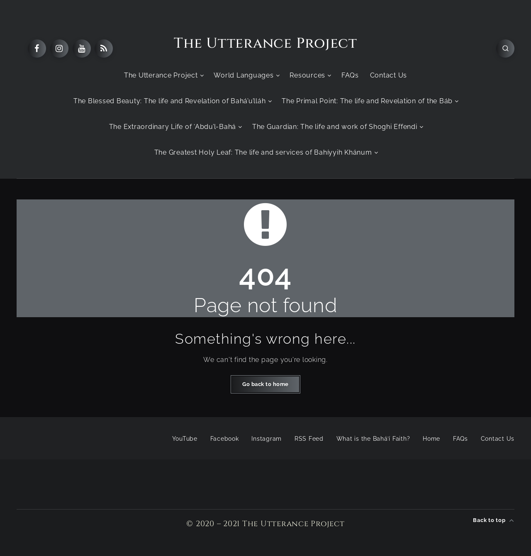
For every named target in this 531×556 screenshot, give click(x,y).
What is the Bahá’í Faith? (373, 438)
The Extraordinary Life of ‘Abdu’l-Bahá (172, 127)
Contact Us (388, 75)
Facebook (224, 438)
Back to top (493, 520)
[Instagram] (59, 48)
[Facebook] (37, 48)
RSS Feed (309, 438)
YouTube (184, 438)
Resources (307, 75)
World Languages (243, 75)
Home (431, 438)
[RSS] (104, 48)
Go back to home (265, 384)
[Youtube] (82, 48)
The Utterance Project (265, 43)
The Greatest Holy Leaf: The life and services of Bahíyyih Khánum (263, 152)
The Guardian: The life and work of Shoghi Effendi (334, 127)
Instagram (266, 438)
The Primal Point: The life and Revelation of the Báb (367, 101)
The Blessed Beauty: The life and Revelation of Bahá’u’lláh (169, 101)
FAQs (350, 75)
